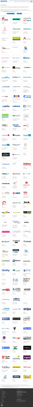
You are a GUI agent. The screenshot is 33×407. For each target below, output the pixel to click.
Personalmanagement (4, 393)
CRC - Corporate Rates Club (16, 100)
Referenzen (24, 1)
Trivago (14, 341)
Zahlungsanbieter (27, 166)
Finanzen (3, 394)
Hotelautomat (27, 40)
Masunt (3, 244)
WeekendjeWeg (15, 370)
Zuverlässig (3, 401)
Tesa (2, 321)
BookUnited (25, 80)
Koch (24, 215)
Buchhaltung (26, 281)
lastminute (3, 234)
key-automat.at (15, 215)
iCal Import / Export (26, 196)
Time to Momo (15, 321)
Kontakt (29, 1)
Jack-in (24, 205)
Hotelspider (4, 196)
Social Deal (25, 302)
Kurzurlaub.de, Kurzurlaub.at (15, 226)
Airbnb (3, 31)
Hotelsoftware (3, 391)
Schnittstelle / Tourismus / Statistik (6, 359)
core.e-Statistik (4, 99)
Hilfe (28, 0)
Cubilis (3, 109)
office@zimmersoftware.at (24, 0)
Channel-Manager (16, 108)
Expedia (14, 138)
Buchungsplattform (6, 79)
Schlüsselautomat (26, 117)
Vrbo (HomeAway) (5, 370)
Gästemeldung (16, 30)
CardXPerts (14, 89)
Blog (26, 1)
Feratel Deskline (26, 138)
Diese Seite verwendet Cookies (13, 0)
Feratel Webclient (5, 147)
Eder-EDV (24, 128)
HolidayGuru (4, 176)
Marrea (24, 234)
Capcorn (3, 89)
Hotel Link (25, 176)
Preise (21, 1)
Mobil (2, 399)
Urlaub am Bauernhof (26, 341)
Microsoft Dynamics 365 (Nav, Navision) (5, 255)
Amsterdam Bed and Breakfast (5, 39)
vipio (24, 360)
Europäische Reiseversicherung (5, 139)
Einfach (3, 398)
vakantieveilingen (5, 350)
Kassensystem (16, 40)
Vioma (14, 360)
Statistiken (3, 395)
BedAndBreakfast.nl (16, 60)
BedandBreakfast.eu (5, 60)
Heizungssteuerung (6, 69)
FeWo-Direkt (15, 147)
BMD (13, 70)
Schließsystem (25, 50)
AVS (2, 51)
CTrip (24, 99)
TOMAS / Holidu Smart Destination (5, 332)
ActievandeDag (15, 22)
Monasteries (25, 254)
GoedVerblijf (15, 157)
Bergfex (24, 60)
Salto (13, 292)
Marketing (27, 108)
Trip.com (24, 331)
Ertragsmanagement (15, 185)
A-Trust (3, 22)
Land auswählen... (24, 13)
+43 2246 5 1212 (19, 0)
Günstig (3, 400)
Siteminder (4, 302)
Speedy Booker (4, 312)
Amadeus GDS (25, 31)
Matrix (14, 244)
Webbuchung (3, 392)
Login (30, 0)
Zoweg (24, 379)
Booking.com (15, 80)
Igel (2, 205)
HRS (13, 196)
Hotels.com (25, 186)
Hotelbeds (3, 186)
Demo (31, 1)
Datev (3, 118)
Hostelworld (15, 176)
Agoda (24, 22)
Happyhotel (4, 167)
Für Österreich (3, 396)
